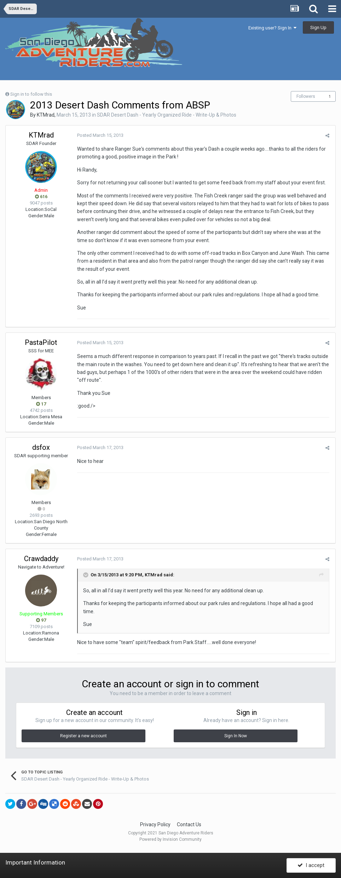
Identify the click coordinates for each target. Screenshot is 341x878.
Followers (305, 96)
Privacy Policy (155, 824)
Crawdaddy (41, 558)
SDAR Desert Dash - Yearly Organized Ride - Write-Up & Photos (166, 115)
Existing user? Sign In (272, 27)
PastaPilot (41, 342)
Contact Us (189, 824)
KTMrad (45, 115)
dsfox (41, 447)
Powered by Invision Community (170, 839)
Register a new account (83, 735)
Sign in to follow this (31, 94)
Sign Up (318, 27)
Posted (99, 135)
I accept (310, 865)
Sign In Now (235, 735)
